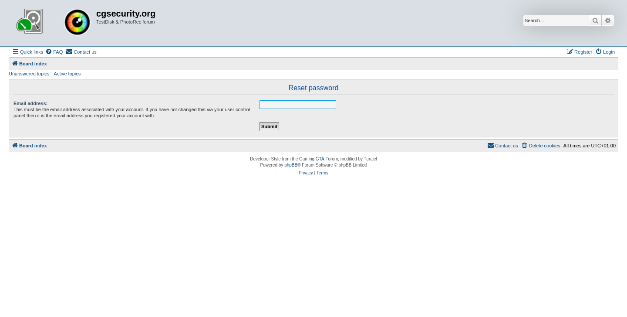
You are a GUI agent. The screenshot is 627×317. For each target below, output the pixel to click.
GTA (320, 159)
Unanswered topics (29, 73)
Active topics (67, 73)
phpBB (290, 165)
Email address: (30, 103)
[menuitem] (54, 52)
